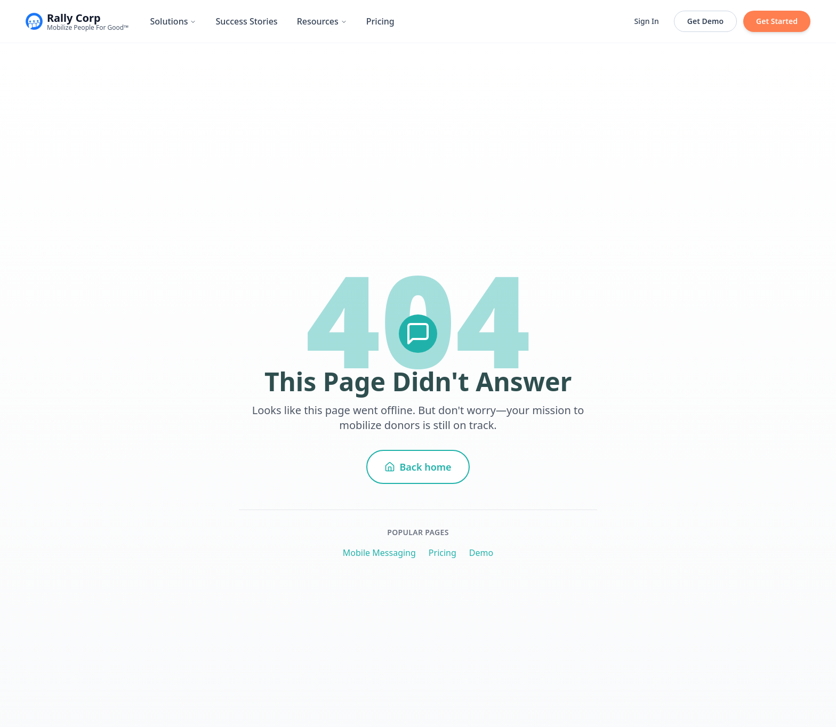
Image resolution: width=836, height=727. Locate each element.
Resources (322, 21)
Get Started (777, 21)
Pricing (380, 21)
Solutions (173, 21)
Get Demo (705, 21)
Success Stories (246, 21)
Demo (481, 553)
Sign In (646, 21)
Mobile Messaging (379, 553)
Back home (417, 467)
